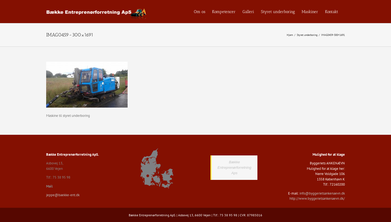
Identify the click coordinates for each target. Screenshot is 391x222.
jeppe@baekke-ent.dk (63, 195)
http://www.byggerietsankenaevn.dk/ (317, 198)
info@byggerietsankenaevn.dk (322, 193)
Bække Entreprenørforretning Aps (234, 167)
